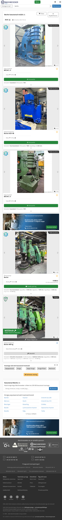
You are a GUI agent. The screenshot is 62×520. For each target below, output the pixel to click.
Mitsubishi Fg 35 (10, 471)
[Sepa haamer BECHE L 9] (31, 46)
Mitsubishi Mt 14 (50, 467)
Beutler (6, 408)
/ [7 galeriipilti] (56, 65)
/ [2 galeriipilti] (56, 128)
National (52, 368)
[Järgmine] (57, 46)
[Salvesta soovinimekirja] (57, 69)
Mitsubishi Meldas (38, 467)
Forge (19, 368)
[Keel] (58, 2)
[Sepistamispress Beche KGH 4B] (31, 109)
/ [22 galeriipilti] (55, 272)
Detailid (31, 353)
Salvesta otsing (31, 375)
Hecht (24, 401)
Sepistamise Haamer (47, 408)
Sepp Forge (31, 368)
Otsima (56, 6)
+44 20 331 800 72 (11, 457)
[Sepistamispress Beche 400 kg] (31, 317)
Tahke (43, 411)
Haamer (25, 398)
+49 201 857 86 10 (40, 457)
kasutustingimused (50, 516)
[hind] (52, 281)
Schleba (43, 404)
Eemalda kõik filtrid (19, 20)
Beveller (6, 411)
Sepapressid (9, 368)
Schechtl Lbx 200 (46, 398)
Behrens (6, 401)
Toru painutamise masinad (36, 471)
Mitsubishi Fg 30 (22, 471)
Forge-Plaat (42, 368)
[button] (60, 2)
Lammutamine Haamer (30, 408)
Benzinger (7, 404)
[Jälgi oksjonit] (57, 343)
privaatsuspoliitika (39, 516)
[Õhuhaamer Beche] (31, 253)
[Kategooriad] (7, 6)
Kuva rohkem (31, 414)
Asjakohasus (53, 14)
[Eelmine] (4, 46)
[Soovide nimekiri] (55, 2)
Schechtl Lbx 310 (46, 401)
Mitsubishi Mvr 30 (51, 471)
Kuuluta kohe (51, 227)
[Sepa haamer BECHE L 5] (31, 172)
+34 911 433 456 (39, 460)
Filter (41, 14)
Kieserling (26, 404)
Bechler (6, 398)
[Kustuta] (50, 6)
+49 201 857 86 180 (12, 460)
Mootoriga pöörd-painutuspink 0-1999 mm (18, 467)
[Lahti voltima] (31, 85)
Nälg (24, 411)
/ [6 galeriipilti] (56, 192)
